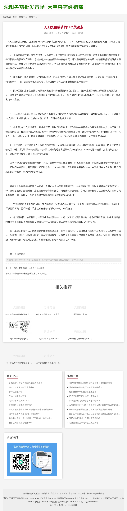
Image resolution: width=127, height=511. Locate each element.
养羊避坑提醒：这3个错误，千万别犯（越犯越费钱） (31, 418)
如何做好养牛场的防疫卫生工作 (82, 392)
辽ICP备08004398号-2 (90, 502)
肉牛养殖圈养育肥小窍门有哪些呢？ (49, 363)
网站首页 (27, 494)
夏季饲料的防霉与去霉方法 (80, 339)
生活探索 (82, 494)
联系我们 (100, 494)
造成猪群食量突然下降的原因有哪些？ (85, 387)
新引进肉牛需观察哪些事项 (20, 423)
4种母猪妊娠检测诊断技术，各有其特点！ (31, 274)
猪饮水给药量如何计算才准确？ (49, 314)
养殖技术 (23, 17)
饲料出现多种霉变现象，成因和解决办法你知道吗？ (91, 410)
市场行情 (72, 494)
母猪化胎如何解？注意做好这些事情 (28, 268)
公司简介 (36, 494)
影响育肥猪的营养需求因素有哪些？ (84, 401)
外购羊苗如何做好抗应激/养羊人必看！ (19, 314)
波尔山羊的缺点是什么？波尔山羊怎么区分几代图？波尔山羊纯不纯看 (94, 414)
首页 (15, 17)
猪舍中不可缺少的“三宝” (49, 339)
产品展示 (54, 494)
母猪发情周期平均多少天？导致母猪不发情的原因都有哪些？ (94, 405)
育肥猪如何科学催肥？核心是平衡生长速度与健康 (90, 383)
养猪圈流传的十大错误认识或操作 (83, 423)
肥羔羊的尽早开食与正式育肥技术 (83, 396)
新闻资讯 (63, 494)
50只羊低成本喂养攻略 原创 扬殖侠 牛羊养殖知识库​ (19, 363)
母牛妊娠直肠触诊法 (19, 339)
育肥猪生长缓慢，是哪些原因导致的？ (85, 418)
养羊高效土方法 (80, 314)
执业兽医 (91, 494)
